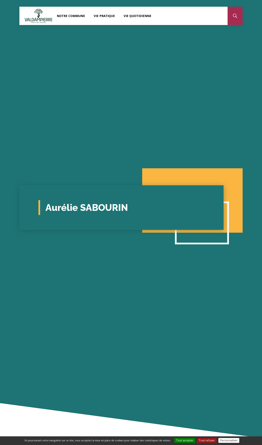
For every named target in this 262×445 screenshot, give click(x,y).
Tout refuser (207, 440)
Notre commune (71, 16)
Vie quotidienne (137, 16)
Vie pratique (104, 16)
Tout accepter (184, 440)
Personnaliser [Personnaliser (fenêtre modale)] (229, 440)
